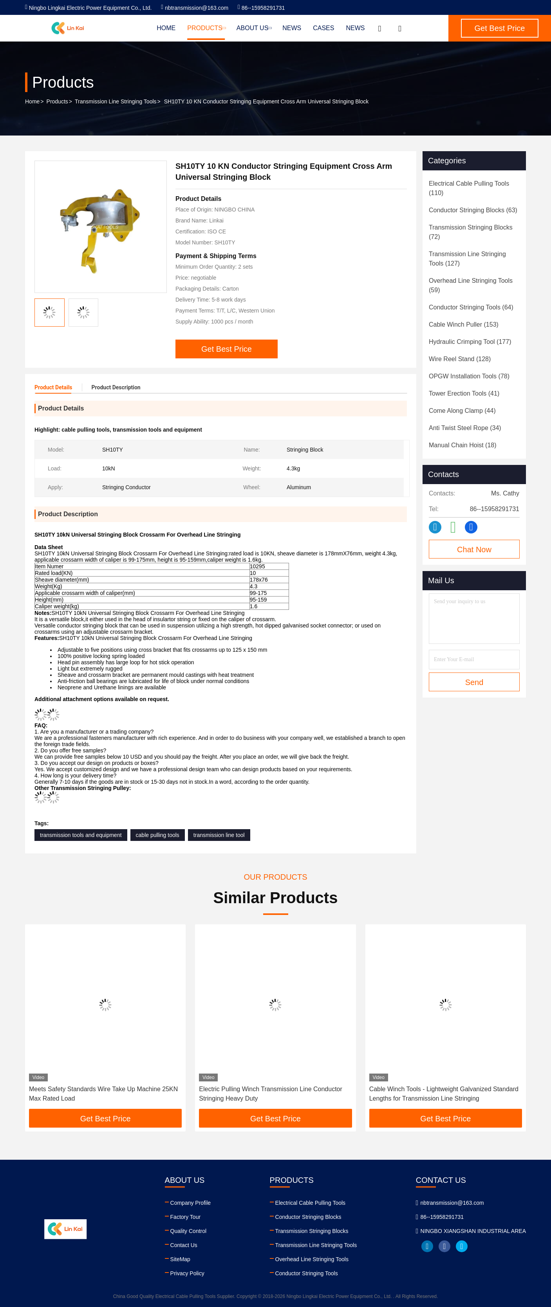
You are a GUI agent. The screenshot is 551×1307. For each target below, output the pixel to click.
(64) (471, 307)
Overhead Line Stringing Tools (312, 1259)
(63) (473, 210)
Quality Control (188, 1231)
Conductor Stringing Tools (306, 1273)
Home (166, 28)
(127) (467, 259)
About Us (254, 28)
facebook (444, 1246)
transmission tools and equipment (81, 835)
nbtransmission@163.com (194, 8)
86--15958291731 (261, 8)
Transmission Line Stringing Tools (116, 101)
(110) (469, 188)
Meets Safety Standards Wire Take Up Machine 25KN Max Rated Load (103, 1094)
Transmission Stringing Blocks (312, 1231)
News (291, 28)
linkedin (427, 1246)
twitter (462, 1246)
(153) (464, 324)
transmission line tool (219, 835)
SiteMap (180, 1259)
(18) (463, 445)
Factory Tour (185, 1217)
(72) (471, 232)
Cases (323, 28)
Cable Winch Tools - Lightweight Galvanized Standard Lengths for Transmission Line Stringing (443, 1094)
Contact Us (183, 1245)
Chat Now (474, 549)
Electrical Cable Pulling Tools (310, 1203)
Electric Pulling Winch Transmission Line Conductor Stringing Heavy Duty (270, 1094)
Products (206, 28)
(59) (471, 285)
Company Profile (190, 1203)
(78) (469, 376)
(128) (460, 359)
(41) (464, 393)
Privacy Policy (187, 1273)
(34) (465, 428)
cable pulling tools (157, 835)
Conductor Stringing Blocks (308, 1217)
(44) (462, 410)
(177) (470, 341)
